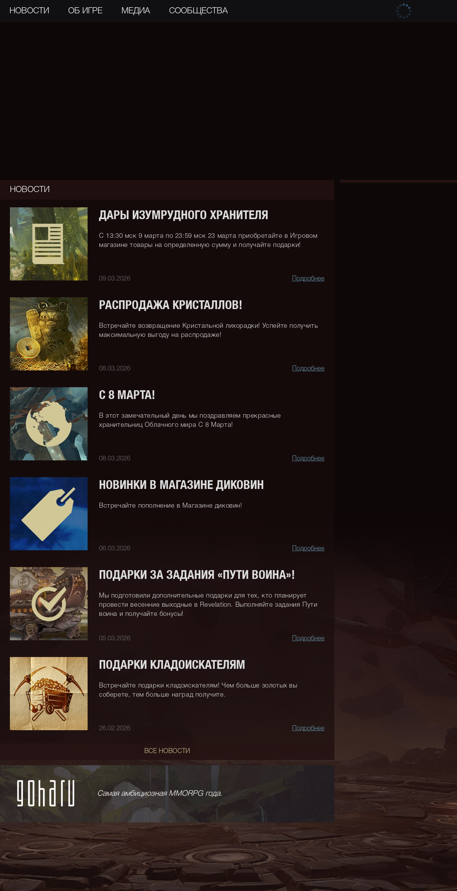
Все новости (167, 751)
